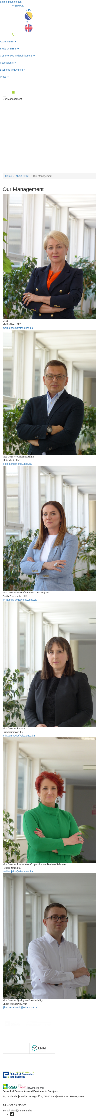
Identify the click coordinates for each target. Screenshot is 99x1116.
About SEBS (22, 176)
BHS (28, 14)
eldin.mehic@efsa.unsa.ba (17, 463)
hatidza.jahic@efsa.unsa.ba (18, 871)
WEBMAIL (18, 5)
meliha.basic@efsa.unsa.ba (18, 328)
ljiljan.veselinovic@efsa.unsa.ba (20, 1007)
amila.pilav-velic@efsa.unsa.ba (20, 599)
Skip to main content (11, 1)
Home (8, 176)
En (28, 26)
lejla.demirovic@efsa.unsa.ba (19, 735)
